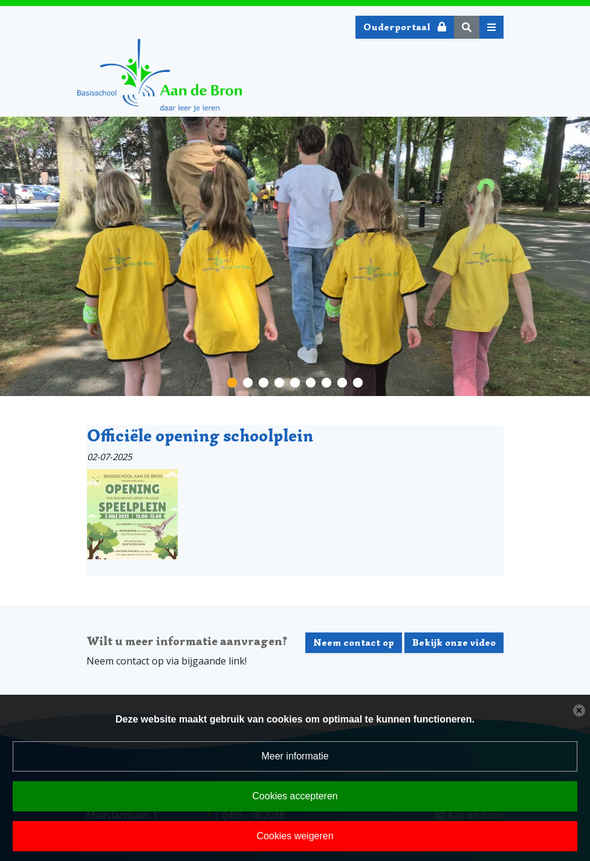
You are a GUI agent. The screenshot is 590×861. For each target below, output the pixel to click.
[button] (232, 381)
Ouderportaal (404, 27)
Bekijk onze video (454, 643)
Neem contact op (353, 643)
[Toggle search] (466, 27)
